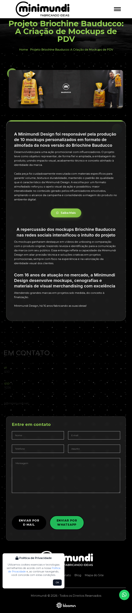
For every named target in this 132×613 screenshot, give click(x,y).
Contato (65, 575)
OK (57, 582)
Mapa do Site (94, 575)
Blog (77, 575)
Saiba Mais (66, 212)
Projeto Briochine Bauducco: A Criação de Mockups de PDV (71, 49)
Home (23, 49)
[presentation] (38, 505)
